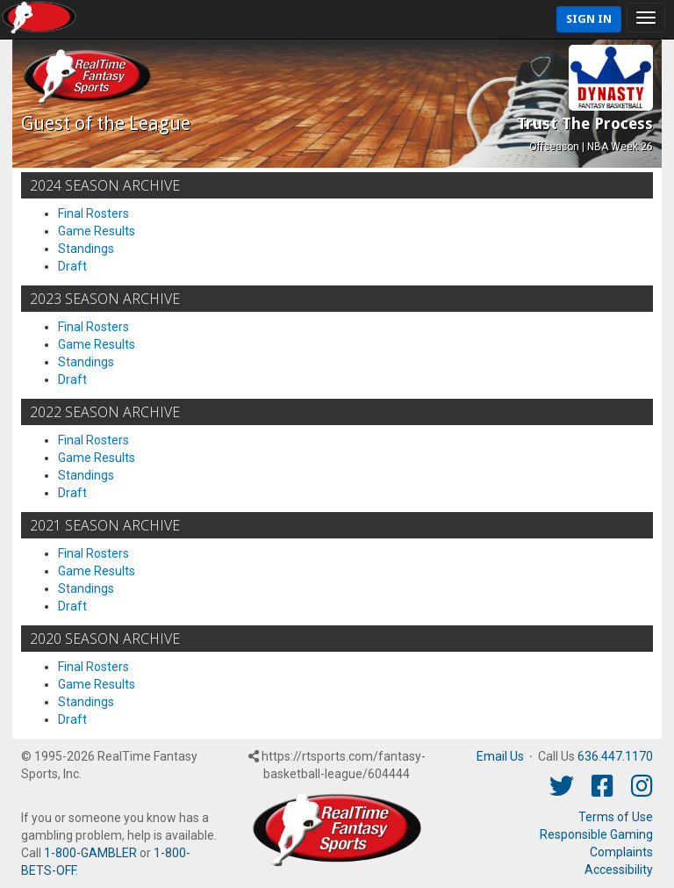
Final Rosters (93, 213)
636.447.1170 (615, 756)
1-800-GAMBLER (90, 853)
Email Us (500, 756)
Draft (72, 266)
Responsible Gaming (596, 834)
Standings (86, 249)
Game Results (96, 231)
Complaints (621, 852)
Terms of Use (615, 817)
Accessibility (618, 870)
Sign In (589, 18)
